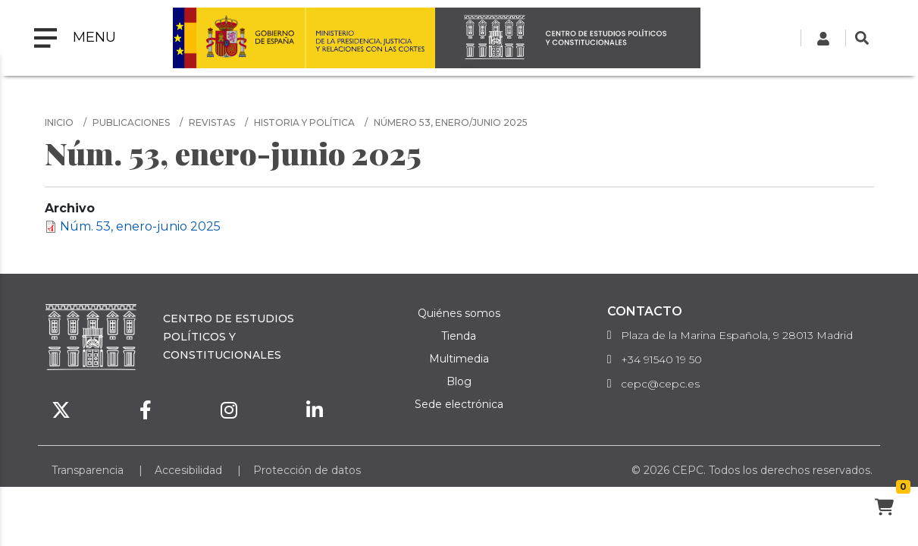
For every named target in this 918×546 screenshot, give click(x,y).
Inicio (59, 122)
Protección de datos (307, 470)
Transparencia (88, 470)
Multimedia (459, 359)
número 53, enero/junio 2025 (451, 122)
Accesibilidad (188, 470)
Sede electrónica (459, 404)
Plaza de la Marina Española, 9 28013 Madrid (737, 335)
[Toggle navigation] (75, 37)
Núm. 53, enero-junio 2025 (140, 226)
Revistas (212, 122)
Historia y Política (304, 122)
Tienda (458, 336)
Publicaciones (131, 122)
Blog (459, 381)
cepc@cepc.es (660, 384)
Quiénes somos (459, 313)
